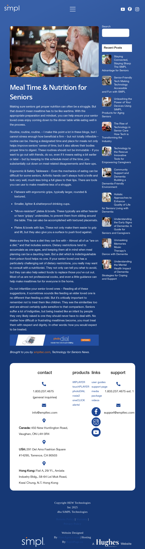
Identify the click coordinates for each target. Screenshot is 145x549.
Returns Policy (65, 519)
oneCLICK (78, 400)
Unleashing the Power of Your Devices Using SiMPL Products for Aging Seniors (117, 107)
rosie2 (76, 395)
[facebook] (97, 411)
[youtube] (97, 432)
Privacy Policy (72, 523)
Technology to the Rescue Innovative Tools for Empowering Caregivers (116, 155)
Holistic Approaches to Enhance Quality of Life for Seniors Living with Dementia (117, 203)
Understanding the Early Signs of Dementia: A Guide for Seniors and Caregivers (117, 225)
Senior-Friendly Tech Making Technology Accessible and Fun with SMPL (117, 84)
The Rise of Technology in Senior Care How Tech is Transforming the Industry (116, 132)
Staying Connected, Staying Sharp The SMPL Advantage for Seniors (116, 63)
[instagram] (97, 421)
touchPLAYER (80, 386)
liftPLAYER (78, 382)
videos (95, 400)
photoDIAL (78, 391)
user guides (99, 382)
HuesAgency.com (68, 537)
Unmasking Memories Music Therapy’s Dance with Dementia (115, 247)
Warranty (81, 519)
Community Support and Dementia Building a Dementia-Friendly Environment (115, 178)
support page (99, 386)
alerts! (76, 404)
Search (106, 26)
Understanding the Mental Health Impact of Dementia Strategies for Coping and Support (117, 270)
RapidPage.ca (74, 541)
